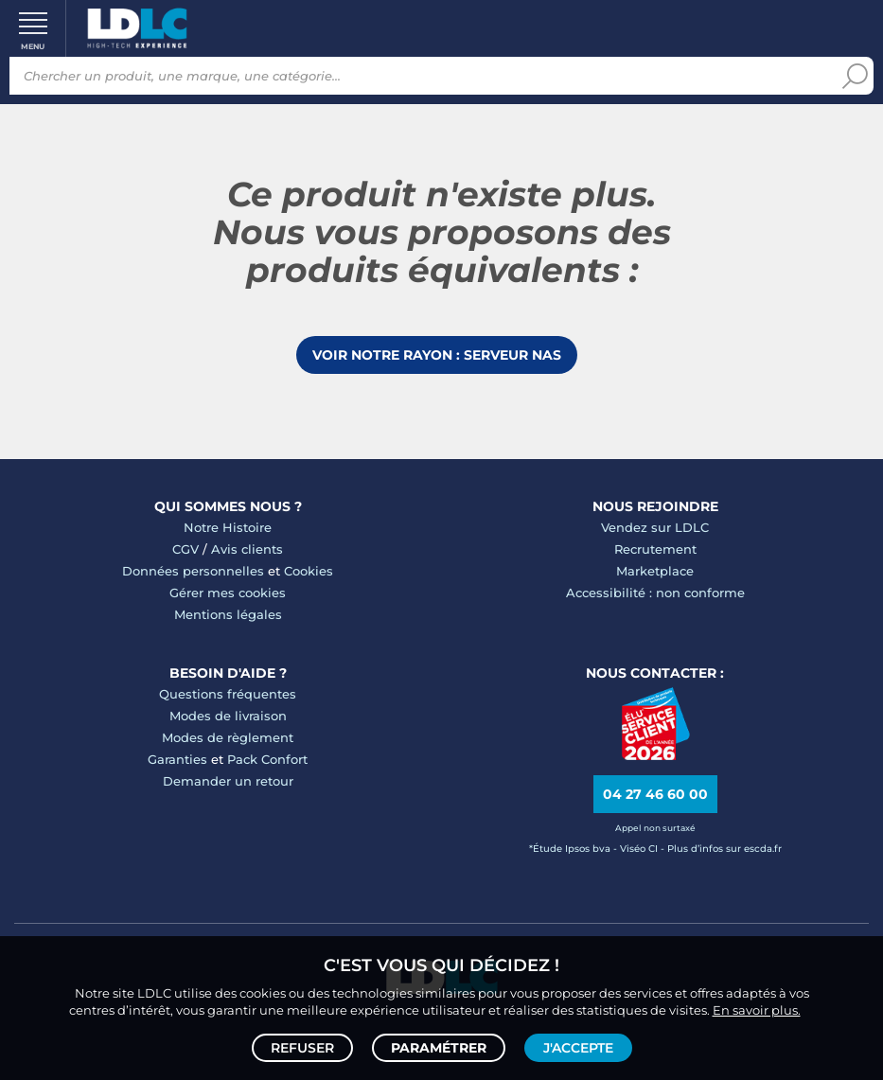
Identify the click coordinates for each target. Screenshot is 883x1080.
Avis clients (247, 549)
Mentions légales (228, 614)
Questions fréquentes (227, 693)
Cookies (308, 570)
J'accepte (578, 1047)
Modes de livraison (228, 715)
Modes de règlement (227, 737)
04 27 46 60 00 (655, 794)
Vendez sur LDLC (655, 527)
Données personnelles (193, 570)
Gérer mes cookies (227, 592)
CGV (185, 549)
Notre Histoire (228, 527)
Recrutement (655, 549)
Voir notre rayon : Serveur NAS (436, 354)
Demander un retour (228, 780)
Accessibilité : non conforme (655, 592)
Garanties (177, 759)
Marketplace (655, 570)
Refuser (302, 1047)
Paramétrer (438, 1047)
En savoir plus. (757, 1010)
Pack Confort (267, 759)
